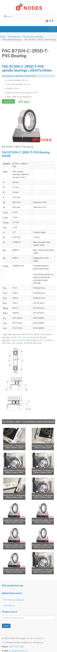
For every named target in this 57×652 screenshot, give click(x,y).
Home (2, 36)
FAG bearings (14, 36)
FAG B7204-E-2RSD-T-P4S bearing (16, 545)
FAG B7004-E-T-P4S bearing (42, 471)
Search (6, 626)
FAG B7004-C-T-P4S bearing (14, 446)
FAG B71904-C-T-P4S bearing (43, 446)
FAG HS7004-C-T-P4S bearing (43, 570)
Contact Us (39, 638)
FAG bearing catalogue (14, 599)
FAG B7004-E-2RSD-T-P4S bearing (16, 520)
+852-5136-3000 (16, 646)
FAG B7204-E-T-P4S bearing (42, 495)
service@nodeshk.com (18, 650)
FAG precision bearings (32, 36)
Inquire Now (8, 101)
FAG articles (9, 605)
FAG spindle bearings (12, 39)
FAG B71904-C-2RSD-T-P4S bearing (17, 570)
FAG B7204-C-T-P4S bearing (14, 471)
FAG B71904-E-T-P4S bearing (14, 495)
